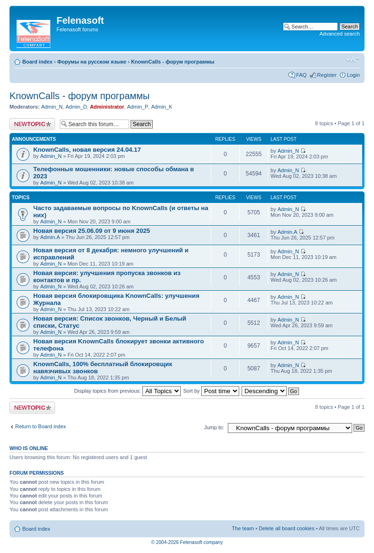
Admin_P (138, 107)
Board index (37, 62)
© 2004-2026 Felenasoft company (187, 542)
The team (243, 528)
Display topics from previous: (127, 391)
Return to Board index (40, 426)
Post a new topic (32, 124)
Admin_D (76, 107)
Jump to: (214, 427)
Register (327, 75)
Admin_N (52, 107)
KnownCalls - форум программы (173, 62)
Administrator (107, 107)
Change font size (353, 59)
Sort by (211, 391)
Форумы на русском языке (91, 62)
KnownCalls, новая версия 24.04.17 (87, 149)
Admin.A (50, 237)
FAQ (301, 75)
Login (353, 75)
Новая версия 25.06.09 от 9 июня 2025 (91, 230)
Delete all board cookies (286, 528)
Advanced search (339, 34)
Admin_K (161, 107)
